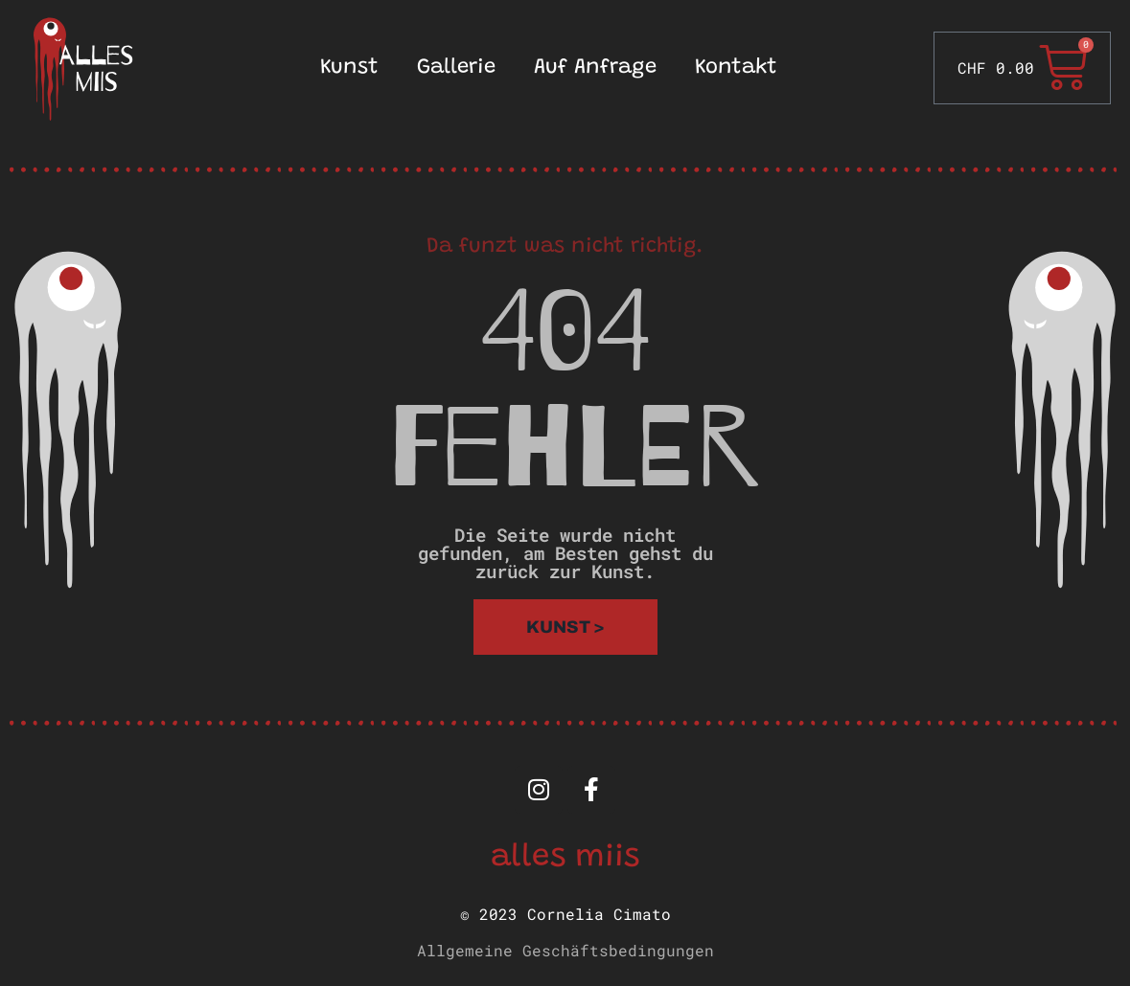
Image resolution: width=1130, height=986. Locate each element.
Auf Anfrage (595, 67)
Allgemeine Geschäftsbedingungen (565, 950)
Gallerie (456, 67)
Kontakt (736, 67)
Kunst (349, 67)
